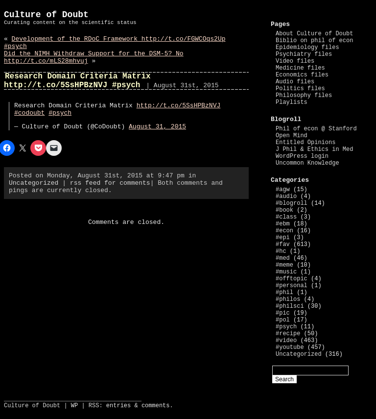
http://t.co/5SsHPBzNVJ (179, 105)
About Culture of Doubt (314, 33)
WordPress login (302, 156)
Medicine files (300, 68)
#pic (283, 313)
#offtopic (291, 278)
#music (286, 272)
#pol (283, 320)
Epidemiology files (307, 47)
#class (286, 217)
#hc (281, 251)
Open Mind (291, 135)
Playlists (291, 102)
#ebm (283, 224)
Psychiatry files (304, 54)
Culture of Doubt (46, 15)
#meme (284, 265)
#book (284, 210)
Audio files (295, 81)
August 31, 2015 (157, 126)
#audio (286, 196)
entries (118, 405)
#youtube (290, 347)
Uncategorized (33, 183)
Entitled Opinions (305, 142)
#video (286, 340)
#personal (291, 285)
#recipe (288, 333)
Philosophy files (304, 95)
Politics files (300, 88)
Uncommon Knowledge (307, 163)
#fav (283, 244)
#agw (283, 189)
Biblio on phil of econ (314, 40)
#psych (59, 113)
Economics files (302, 75)
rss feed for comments (110, 183)
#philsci (290, 306)
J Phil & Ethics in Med (314, 149)
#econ (284, 230)
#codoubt (29, 113)
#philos (288, 299)
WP (74, 405)
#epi (283, 237)
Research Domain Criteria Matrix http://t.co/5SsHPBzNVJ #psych (77, 81)
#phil (284, 292)
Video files (295, 61)
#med (283, 258)
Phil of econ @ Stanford (316, 128)
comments (155, 405)
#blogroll (291, 203)
